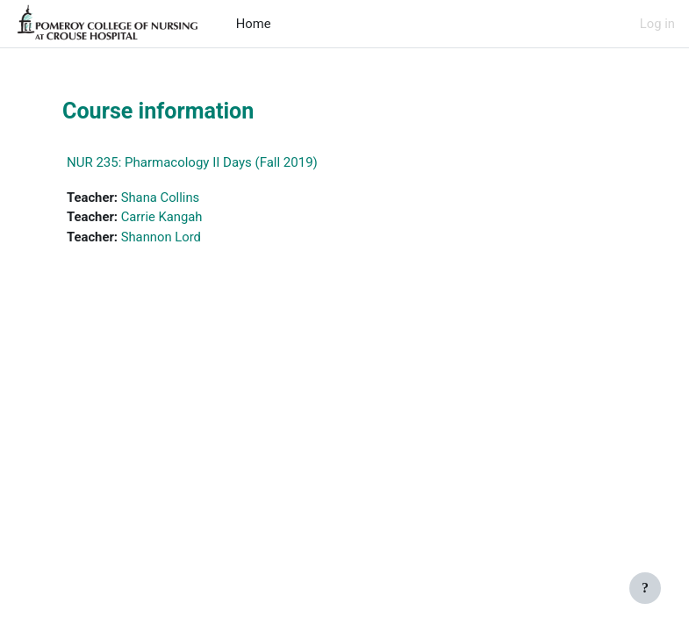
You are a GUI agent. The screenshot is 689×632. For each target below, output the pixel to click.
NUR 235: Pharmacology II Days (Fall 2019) (192, 162)
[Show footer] (645, 588)
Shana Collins (160, 197)
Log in (657, 24)
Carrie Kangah (162, 217)
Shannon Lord (161, 237)
